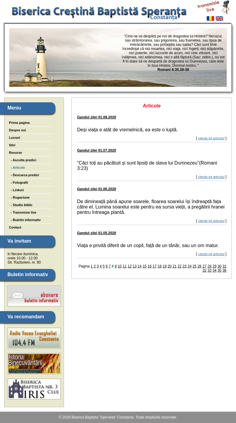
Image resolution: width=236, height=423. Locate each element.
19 (164, 266)
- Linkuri (16, 190)
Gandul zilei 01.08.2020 (96, 117)
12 (129, 266)
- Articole (17, 167)
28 (210, 266)
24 (189, 266)
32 (204, 270)
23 (184, 266)
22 (179, 266)
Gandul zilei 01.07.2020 (96, 150)
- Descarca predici (24, 175)
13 (135, 266)
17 (155, 266)
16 (149, 266)
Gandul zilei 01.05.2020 (96, 233)
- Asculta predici (22, 160)
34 (214, 270)
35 (219, 270)
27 (204, 266)
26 (199, 266)
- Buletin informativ (25, 220)
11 (125, 266)
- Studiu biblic (21, 205)
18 (160, 266)
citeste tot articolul (211, 138)
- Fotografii (18, 182)
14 (140, 266)
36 (224, 270)
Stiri (12, 145)
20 (169, 266)
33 (210, 270)
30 (219, 266)
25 (194, 266)
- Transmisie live (22, 212)
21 (175, 266)
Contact (15, 227)
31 (224, 266)
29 (214, 266)
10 (120, 266)
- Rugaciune (19, 197)
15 (144, 266)
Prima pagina (19, 122)
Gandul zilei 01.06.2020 (96, 189)
